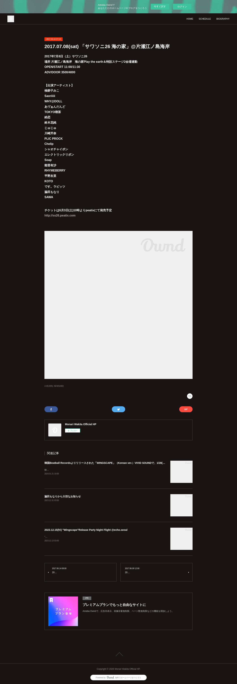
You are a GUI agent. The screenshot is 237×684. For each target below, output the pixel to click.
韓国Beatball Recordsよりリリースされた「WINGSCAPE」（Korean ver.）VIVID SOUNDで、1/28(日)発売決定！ (111, 462)
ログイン (182, 6)
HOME (189, 19)
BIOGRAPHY (223, 19)
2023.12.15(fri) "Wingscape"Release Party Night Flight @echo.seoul (86, 529)
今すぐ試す (160, 6)
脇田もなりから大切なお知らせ (62, 496)
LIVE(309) (48, 386)
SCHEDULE (205, 19)
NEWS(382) (59, 386)
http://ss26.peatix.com (60, 215)
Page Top (118, 654)
